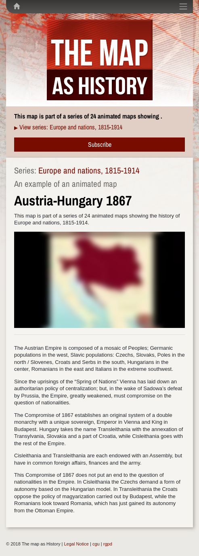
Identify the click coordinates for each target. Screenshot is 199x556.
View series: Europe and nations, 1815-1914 (70, 127)
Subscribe (99, 144)
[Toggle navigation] (183, 6)
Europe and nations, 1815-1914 (89, 170)
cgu (96, 543)
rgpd (107, 543)
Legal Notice (76, 543)
